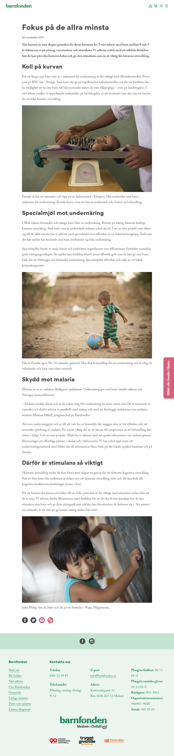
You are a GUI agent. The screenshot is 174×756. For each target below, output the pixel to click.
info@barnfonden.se (103, 675)
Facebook (25, 620)
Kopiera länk (50, 620)
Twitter (33, 620)
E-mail (42, 620)
